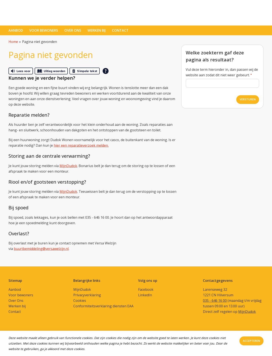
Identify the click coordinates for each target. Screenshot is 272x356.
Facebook (145, 289)
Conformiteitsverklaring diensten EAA (103, 306)
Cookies (79, 300)
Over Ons (15, 300)
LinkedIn (145, 295)
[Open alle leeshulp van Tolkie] (106, 71)
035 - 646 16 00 (215, 300)
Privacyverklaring (87, 295)
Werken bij (97, 30)
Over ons (72, 30)
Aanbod (15, 30)
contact (120, 30)
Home (13, 41)
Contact (14, 311)
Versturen (248, 99)
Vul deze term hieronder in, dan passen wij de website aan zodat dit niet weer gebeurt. (222, 72)
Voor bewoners (43, 30)
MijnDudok (68, 165)
